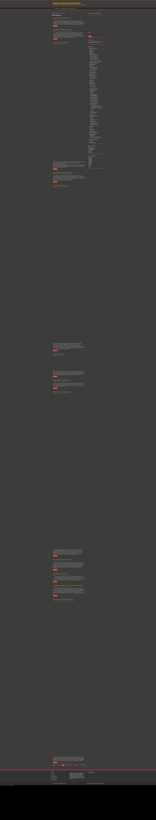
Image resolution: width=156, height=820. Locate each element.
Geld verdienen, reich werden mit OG (61, 17)
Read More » (55, 350)
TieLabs (102, 783)
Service (74, 8)
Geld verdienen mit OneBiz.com (60, 185)
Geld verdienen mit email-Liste (60, 573)
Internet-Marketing (69, 174)
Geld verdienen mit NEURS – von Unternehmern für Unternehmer (68, 585)
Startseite (53, 8)
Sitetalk (90, 163)
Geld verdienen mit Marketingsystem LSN (62, 172)
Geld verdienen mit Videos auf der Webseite (63, 599)
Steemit (90, 164)
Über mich (57, 8)
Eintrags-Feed (53, 776)
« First (53, 765)
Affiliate (59, 174)
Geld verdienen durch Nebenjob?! (60, 42)
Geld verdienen (60, 19)
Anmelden (53, 774)
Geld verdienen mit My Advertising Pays (62, 392)
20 (71, 765)
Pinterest (90, 162)
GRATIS (70, 8)
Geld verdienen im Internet (66, 3)
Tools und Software (71, 31)
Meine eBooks (64, 8)
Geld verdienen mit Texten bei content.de (62, 559)
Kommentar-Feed (54, 777)
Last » (76, 765)
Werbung (64, 393)
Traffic (70, 575)
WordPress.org (54, 779)
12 (67, 765)
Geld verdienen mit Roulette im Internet (62, 29)
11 (65, 765)
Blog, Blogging (60, 187)
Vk (89, 165)
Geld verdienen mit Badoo (59, 354)
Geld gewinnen (60, 31)
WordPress (94, 783)
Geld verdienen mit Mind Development (62, 380)
